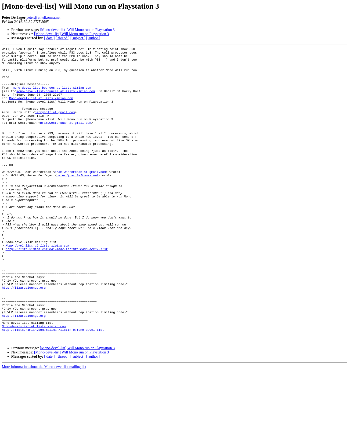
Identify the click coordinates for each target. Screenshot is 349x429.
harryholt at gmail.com (55, 125)
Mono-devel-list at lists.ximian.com (41, 108)
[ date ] (49, 38)
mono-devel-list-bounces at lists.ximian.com (52, 96)
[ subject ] (77, 38)
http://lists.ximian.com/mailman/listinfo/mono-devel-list (57, 289)
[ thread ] (62, 38)
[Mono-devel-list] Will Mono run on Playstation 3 (77, 30)
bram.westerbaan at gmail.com (65, 138)
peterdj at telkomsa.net (43, 17)
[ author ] (93, 38)
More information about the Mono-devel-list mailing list (44, 425)
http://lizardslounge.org (24, 336)
